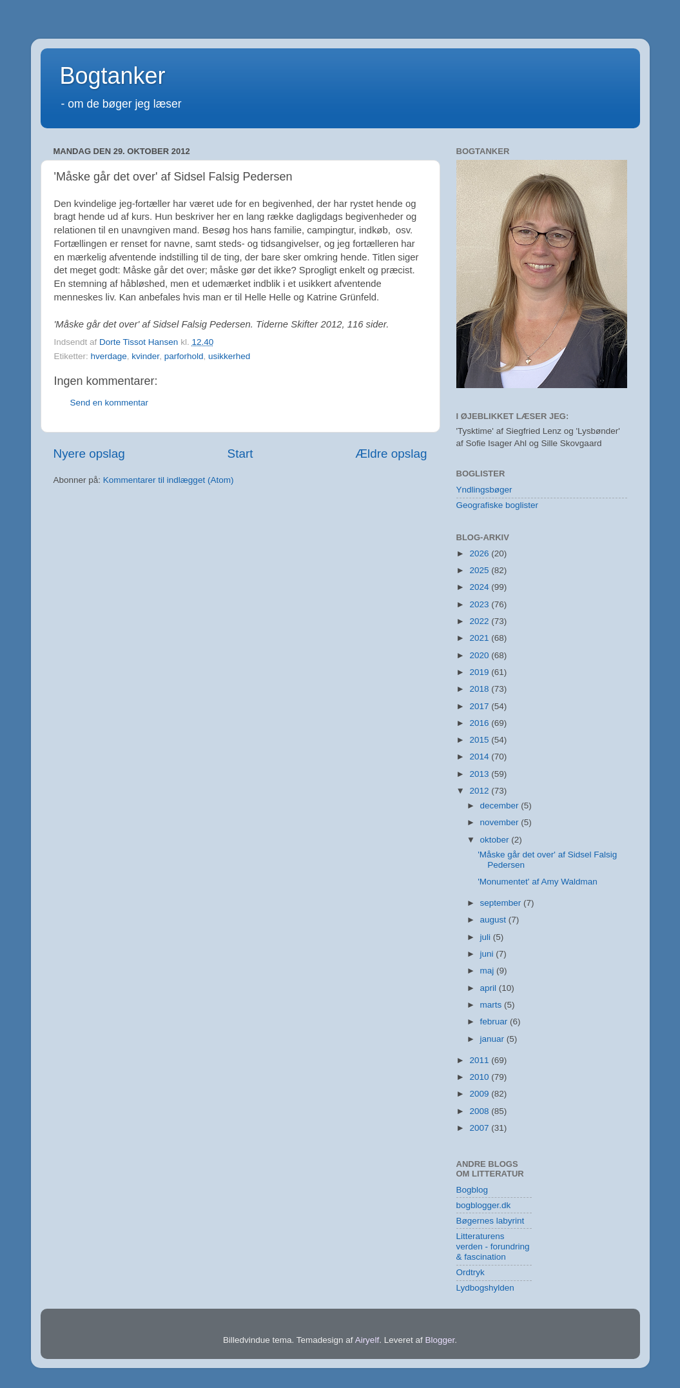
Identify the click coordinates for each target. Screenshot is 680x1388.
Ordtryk (470, 1272)
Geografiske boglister (497, 505)
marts (492, 1005)
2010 (480, 1077)
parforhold (184, 356)
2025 (480, 570)
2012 (480, 791)
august (494, 919)
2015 (480, 740)
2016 (480, 723)
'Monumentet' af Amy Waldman (537, 881)
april (489, 988)
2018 (480, 689)
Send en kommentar (109, 402)
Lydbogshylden (485, 1288)
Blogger (439, 1340)
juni (488, 954)
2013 (480, 774)
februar (495, 1021)
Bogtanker (113, 76)
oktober (496, 840)
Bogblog (472, 1190)
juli (486, 937)
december (500, 805)
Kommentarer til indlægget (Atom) (168, 480)
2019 (480, 672)
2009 (480, 1094)
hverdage (109, 356)
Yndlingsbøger (484, 489)
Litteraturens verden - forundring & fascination (493, 1246)
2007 (480, 1128)
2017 (480, 706)
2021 (480, 638)
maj (488, 970)
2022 (480, 621)
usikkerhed (229, 356)
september (502, 903)
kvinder (145, 356)
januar (493, 1039)
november (500, 822)
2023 (480, 604)
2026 (480, 553)
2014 (480, 756)
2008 (480, 1111)
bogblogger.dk (483, 1205)
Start (240, 453)
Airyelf (367, 1340)
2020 (480, 655)
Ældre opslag (391, 453)
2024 (480, 587)
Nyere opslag (89, 453)
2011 (480, 1060)
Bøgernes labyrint (490, 1221)
